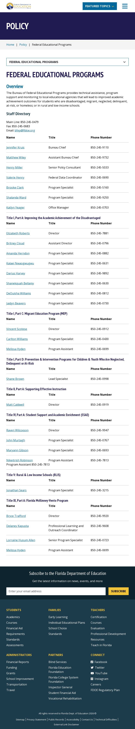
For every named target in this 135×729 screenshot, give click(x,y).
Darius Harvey (15, 273)
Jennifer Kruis (15, 147)
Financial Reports (17, 662)
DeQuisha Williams (18, 293)
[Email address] (56, 591)
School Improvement (20, 679)
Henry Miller (14, 167)
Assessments (15, 645)
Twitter (98, 667)
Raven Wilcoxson (17, 430)
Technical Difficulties (106, 719)
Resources (97, 639)
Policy (23, 45)
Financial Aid (14, 628)
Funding (11, 667)
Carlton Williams (17, 339)
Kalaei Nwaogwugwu (20, 263)
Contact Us (87, 719)
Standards (55, 634)
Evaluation (98, 628)
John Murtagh (15, 440)
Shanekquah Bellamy (20, 283)
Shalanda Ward (16, 197)
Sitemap (20, 719)
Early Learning (58, 617)
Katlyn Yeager (15, 207)
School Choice (58, 628)
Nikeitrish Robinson (19, 460)
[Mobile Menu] (125, 6)
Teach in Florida (101, 645)
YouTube (99, 673)
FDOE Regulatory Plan (105, 690)
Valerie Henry (15, 177)
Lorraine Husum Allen (20, 540)
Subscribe (118, 591)
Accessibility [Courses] (72, 719)
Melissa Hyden (15, 349)
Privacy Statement (36, 719)
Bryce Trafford (16, 516)
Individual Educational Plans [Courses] (67, 623)
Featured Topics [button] (97, 6)
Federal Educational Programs (33, 62)
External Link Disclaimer (66, 724)
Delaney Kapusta (17, 526)
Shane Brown (15, 379)
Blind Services (58, 662)
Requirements (15, 634)
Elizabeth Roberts (18, 233)
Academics (13, 617)
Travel (10, 690)
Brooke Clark (15, 187)
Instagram (99, 679)
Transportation (16, 684)
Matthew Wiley (16, 157)
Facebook (99, 662)
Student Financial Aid (62, 693)
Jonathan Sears (16, 490)
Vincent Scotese (16, 329)
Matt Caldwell (15, 405)
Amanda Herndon (18, 253)
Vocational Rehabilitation (65, 698)
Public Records (56, 719)
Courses (11, 623)
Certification (99, 617)
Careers (96, 684)
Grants (10, 673)
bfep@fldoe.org (25, 130)
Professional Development (108, 634)
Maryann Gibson (17, 450)
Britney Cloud (15, 243)
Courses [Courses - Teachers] (96, 623)
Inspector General (60, 687)
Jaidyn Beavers (16, 303)
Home (10, 45)
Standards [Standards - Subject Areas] (13, 639)
